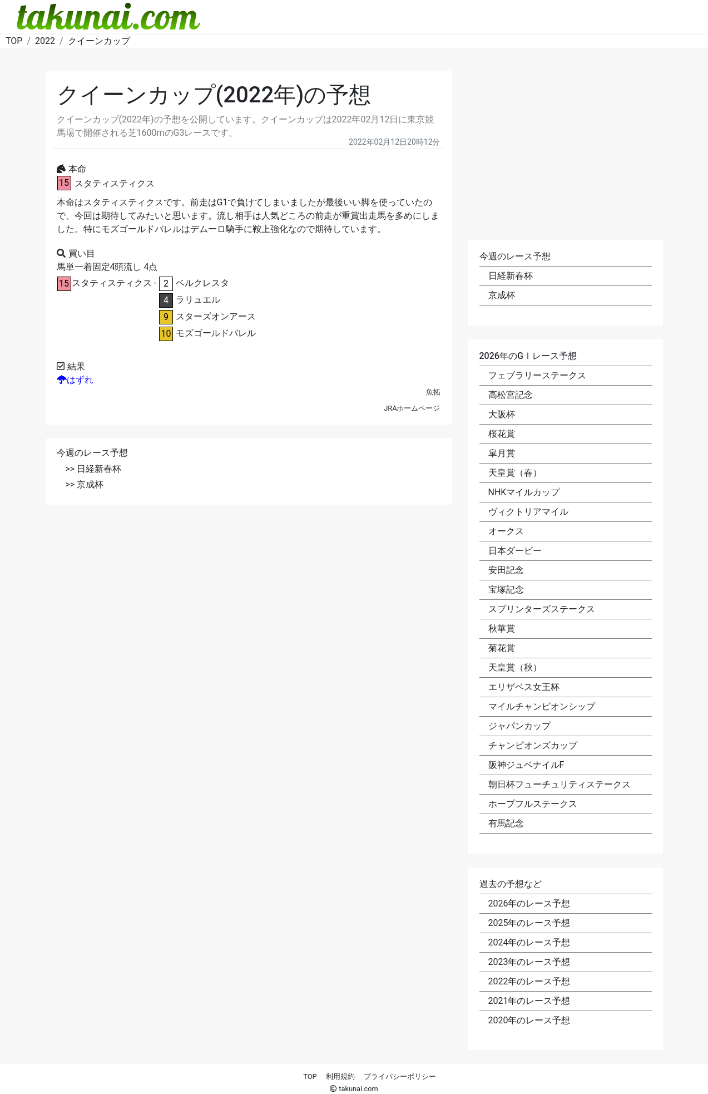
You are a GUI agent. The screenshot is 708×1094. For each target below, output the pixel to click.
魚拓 (433, 392)
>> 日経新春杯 (94, 469)
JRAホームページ (412, 408)
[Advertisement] (249, 596)
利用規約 (340, 1076)
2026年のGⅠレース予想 (528, 356)
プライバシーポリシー (400, 1076)
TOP (309, 1076)
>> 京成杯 (85, 484)
